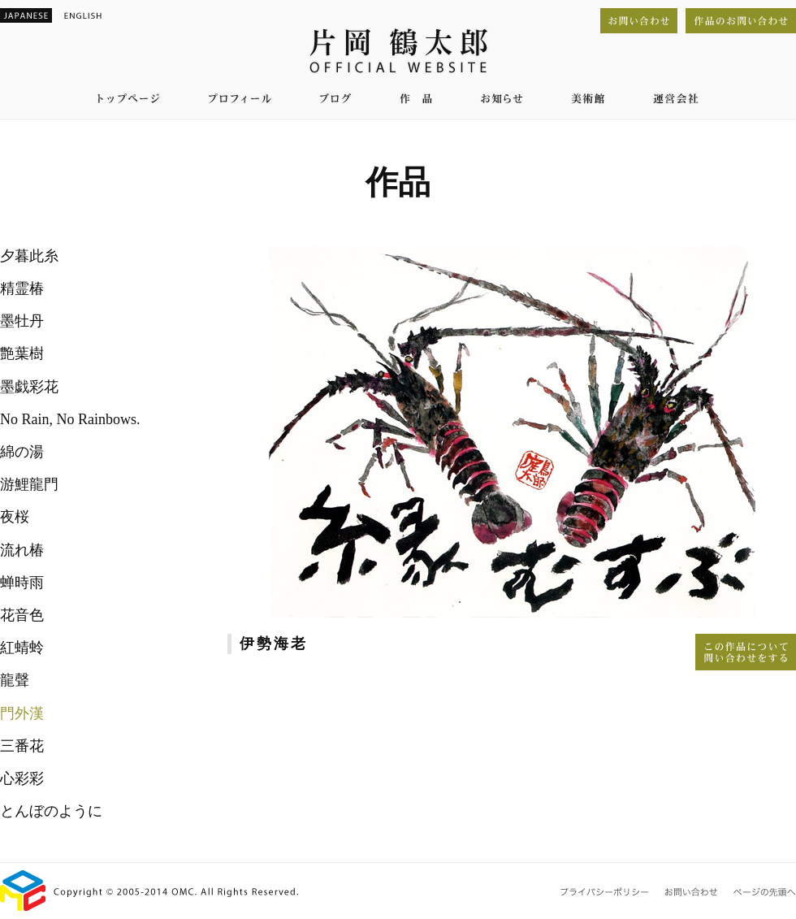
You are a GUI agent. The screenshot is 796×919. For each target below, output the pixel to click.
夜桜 (14, 517)
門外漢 (22, 713)
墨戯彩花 (29, 387)
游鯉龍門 (29, 484)
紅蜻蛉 (22, 647)
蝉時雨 (22, 582)
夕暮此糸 (29, 256)
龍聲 (14, 680)
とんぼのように (51, 811)
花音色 (22, 615)
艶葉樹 (22, 353)
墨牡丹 (22, 321)
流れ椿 (22, 550)
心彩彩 (22, 778)
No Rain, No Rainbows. (70, 419)
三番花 (22, 746)
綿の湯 (22, 452)
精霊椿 (22, 288)
